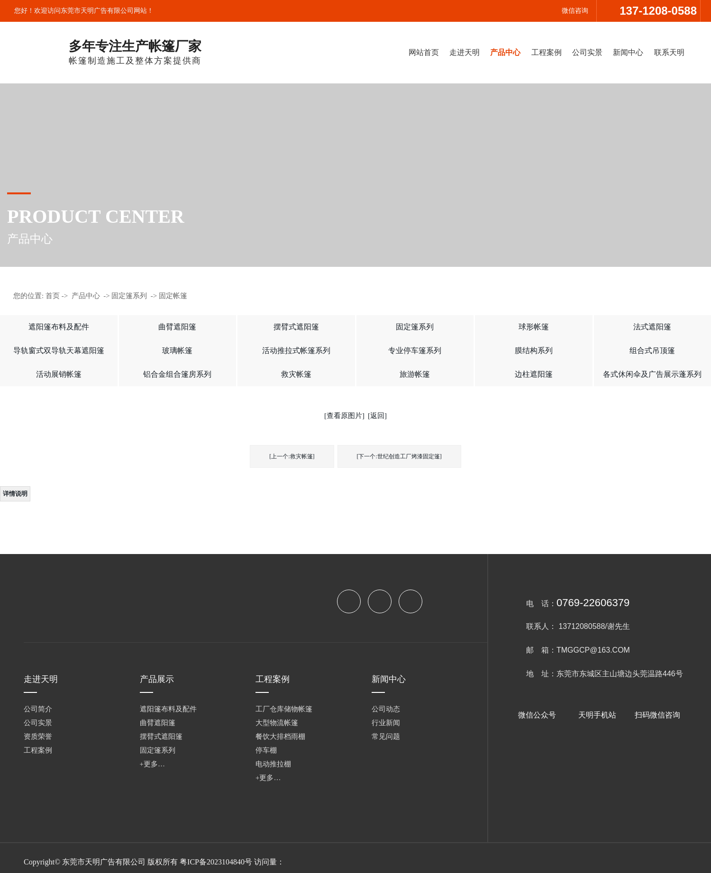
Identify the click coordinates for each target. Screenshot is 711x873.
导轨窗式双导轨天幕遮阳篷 (58, 350)
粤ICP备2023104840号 (216, 862)
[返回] (377, 415)
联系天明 (669, 52)
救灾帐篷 (296, 374)
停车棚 (266, 750)
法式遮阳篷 (652, 327)
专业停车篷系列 (414, 350)
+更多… (152, 764)
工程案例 (546, 52)
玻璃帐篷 (177, 350)
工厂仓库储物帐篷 (283, 709)
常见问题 (386, 736)
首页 (53, 296)
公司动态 (386, 709)
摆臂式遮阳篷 (296, 327)
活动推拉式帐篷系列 (296, 350)
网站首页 (424, 52)
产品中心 (505, 52)
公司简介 (38, 709)
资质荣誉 (38, 736)
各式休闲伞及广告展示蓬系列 (652, 374)
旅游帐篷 (415, 374)
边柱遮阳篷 (534, 374)
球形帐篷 (534, 327)
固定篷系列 (129, 296)
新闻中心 (628, 52)
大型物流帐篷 (276, 723)
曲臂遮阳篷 (177, 327)
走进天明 (464, 52)
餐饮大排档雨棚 (280, 736)
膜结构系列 (534, 350)
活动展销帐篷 (59, 374)
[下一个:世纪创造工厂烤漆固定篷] (399, 456)
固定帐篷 (173, 296)
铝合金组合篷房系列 (177, 374)
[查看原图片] (344, 415)
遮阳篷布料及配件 (58, 327)
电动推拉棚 (273, 764)
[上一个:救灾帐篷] (291, 456)
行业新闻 (386, 723)
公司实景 (587, 52)
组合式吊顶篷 (652, 350)
